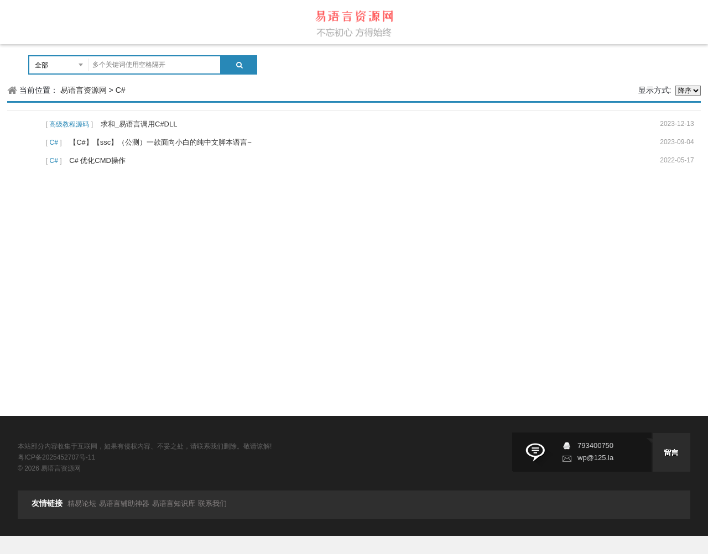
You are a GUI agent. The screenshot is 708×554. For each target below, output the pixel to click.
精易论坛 (81, 503)
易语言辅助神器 (124, 503)
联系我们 (212, 503)
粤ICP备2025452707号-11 (56, 457)
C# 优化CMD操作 (97, 160)
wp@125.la (595, 457)
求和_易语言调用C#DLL (139, 124)
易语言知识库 (173, 503)
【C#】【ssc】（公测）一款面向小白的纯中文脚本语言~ (160, 142)
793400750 (595, 445)
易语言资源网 (83, 90)
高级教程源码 (69, 124)
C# (121, 90)
